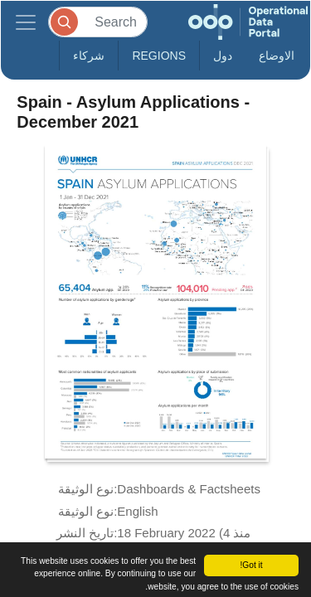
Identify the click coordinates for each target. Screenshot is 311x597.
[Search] (98, 22)
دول (222, 55)
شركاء (88, 55)
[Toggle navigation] (25, 22)
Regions (159, 55)
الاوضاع (276, 55)
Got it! (251, 565)
